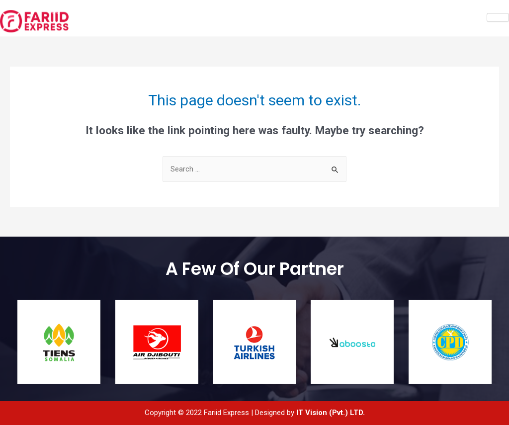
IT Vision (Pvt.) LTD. (330, 412)
